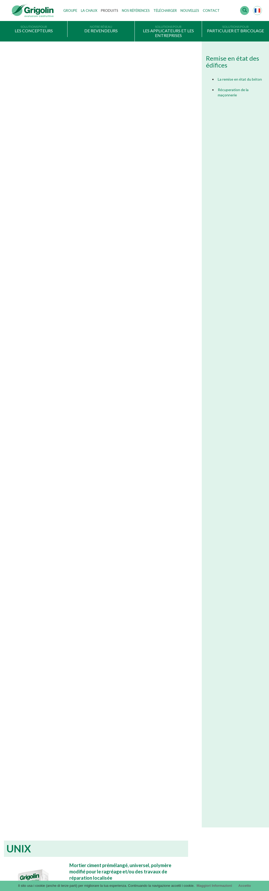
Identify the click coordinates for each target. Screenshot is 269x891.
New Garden (112, 623)
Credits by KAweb (134, 878)
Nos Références (136, 10)
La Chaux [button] (89, 10)
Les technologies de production (120, 776)
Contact (211, 10)
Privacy (17, 807)
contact (23, 861)
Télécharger (165, 10)
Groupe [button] (70, 10)
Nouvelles (189, 10)
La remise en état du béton (240, 79)
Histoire (102, 760)
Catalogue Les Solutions (199, 776)
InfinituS (187, 784)
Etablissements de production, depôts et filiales (132, 784)
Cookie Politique (24, 831)
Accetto (244, 886)
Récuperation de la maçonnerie (233, 92)
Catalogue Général (195, 768)
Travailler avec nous (111, 792)
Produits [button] (109, 10)
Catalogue (189, 760)
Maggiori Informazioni (214, 886)
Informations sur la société (31, 815)
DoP (184, 792)
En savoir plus (46, 703)
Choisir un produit (25, 823)
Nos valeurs (105, 768)
